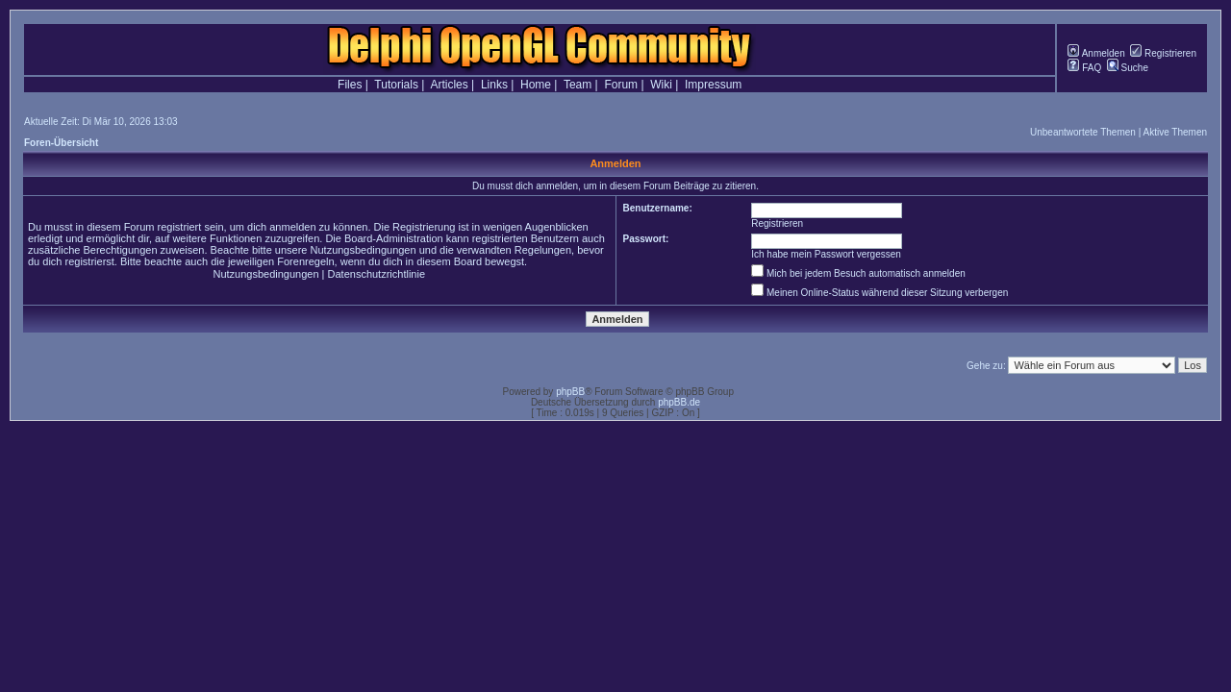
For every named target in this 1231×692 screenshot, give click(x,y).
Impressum (713, 84)
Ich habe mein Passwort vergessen (826, 254)
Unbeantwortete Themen (1083, 132)
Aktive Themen (1175, 132)
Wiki (661, 84)
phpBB (570, 391)
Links (494, 84)
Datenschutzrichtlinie (377, 274)
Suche (1127, 67)
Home (535, 84)
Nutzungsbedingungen (265, 274)
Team (577, 84)
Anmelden (1096, 53)
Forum (621, 84)
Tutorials (396, 84)
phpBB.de (679, 402)
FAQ (1084, 67)
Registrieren (1163, 53)
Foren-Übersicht (61, 142)
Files (350, 84)
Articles (448, 84)
